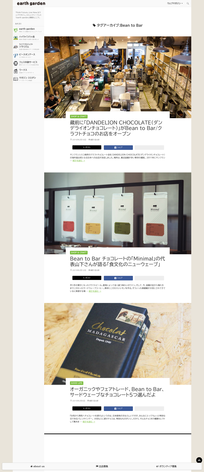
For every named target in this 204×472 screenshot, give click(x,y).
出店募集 (102, 466)
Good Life (76, 383)
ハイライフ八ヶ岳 (31, 38)
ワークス (31, 71)
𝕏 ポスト (87, 147)
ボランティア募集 (166, 466)
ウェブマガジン (174, 3)
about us (37, 466)
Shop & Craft (79, 116)
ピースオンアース (31, 55)
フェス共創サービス (31, 63)
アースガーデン (31, 3)
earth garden (31, 30)
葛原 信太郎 (94, 139)
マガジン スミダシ (31, 79)
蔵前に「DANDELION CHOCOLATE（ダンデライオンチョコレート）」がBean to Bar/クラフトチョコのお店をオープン (116, 128)
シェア (118, 147)
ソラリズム (31, 46)
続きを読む (79, 161)
